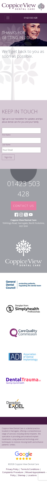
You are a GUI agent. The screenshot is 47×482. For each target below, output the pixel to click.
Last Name (6, 144)
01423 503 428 (30, 17)
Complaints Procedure (12, 472)
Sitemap (21, 475)
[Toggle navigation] (7, 17)
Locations (32, 475)
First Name (6, 135)
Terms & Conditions (30, 469)
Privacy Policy (12, 469)
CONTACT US (23, 206)
